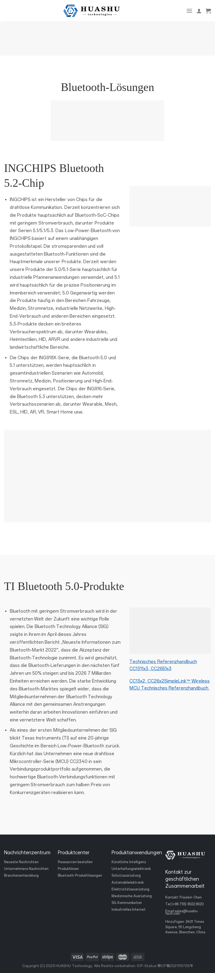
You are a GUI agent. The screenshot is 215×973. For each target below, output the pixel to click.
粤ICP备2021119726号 (175, 966)
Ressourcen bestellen (75, 862)
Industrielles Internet (129, 910)
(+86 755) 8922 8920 (188, 904)
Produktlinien (68, 869)
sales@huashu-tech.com (182, 912)
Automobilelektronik (128, 882)
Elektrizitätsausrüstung (130, 889)
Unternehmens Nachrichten (26, 869)
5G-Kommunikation (127, 903)
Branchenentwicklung (21, 876)
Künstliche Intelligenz (129, 862)
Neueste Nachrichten (21, 862)
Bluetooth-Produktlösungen (80, 876)
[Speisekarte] (189, 10)
